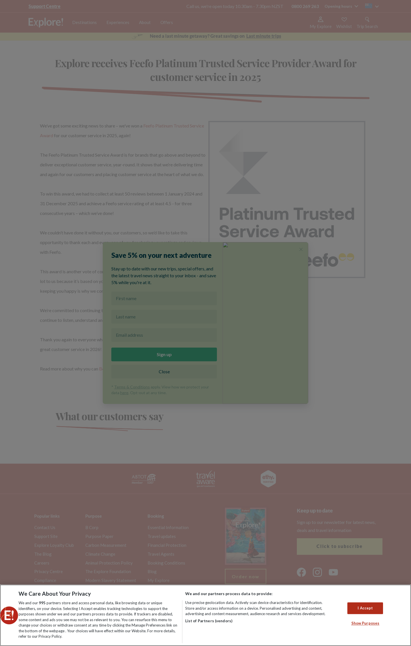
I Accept (365, 608)
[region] (205, 615)
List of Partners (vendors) (208, 621)
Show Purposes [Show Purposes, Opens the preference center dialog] (365, 623)
